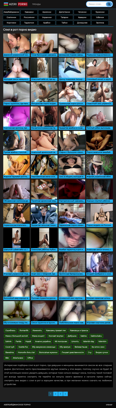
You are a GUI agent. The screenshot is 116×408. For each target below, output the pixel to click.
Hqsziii (28, 341)
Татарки (64, 17)
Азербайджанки (11, 12)
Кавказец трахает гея (56, 330)
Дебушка (72, 336)
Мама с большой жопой (16, 336)
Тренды (36, 4)
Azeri (15, 4)
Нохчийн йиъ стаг (26, 352)
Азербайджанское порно (17, 405)
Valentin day (88, 341)
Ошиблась (10, 330)
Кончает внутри (56, 336)
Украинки (47, 17)
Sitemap (109, 405)
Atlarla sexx (18, 358)
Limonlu (75, 341)
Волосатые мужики (48, 352)
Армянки (46, 12)
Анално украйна (43, 341)
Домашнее (82, 23)
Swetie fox (23, 347)
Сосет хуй (9, 347)
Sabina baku (96, 336)
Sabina (83, 336)
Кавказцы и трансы (79, 330)
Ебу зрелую (65, 347)
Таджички (29, 23)
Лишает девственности (73, 352)
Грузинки (100, 12)
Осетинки (11, 17)
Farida (18, 341)
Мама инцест (38, 336)
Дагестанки (64, 12)
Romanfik (24, 330)
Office (30, 358)
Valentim (102, 341)
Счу (89, 352)
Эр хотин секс (98, 347)
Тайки (64, 23)
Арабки (46, 23)
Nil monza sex (61, 341)
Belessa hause (81, 347)
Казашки (82, 17)
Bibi (7, 358)
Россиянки (29, 17)
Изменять (37, 330)
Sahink (8, 341)
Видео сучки (102, 352)
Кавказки (29, 12)
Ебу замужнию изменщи (43, 347)
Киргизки (11, 23)
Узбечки (100, 17)
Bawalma (9, 352)
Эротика (100, 23)
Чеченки (82, 12)
